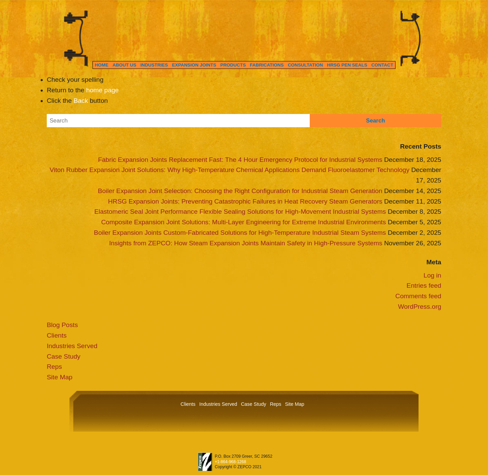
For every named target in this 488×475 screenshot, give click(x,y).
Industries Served (72, 345)
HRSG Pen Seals (347, 65)
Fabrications (267, 65)
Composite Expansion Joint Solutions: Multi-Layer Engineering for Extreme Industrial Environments (243, 222)
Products (233, 65)
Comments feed (418, 296)
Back (81, 100)
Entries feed (424, 285)
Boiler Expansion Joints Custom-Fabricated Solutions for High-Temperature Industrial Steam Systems (240, 232)
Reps (54, 366)
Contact (382, 65)
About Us (124, 65)
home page (102, 90)
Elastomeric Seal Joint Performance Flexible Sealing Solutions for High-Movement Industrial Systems (240, 211)
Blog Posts (62, 324)
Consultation (305, 65)
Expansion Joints (194, 65)
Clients (57, 335)
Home (101, 65)
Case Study (63, 356)
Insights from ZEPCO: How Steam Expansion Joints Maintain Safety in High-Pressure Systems (245, 243)
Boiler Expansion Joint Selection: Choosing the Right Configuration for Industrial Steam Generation (240, 190)
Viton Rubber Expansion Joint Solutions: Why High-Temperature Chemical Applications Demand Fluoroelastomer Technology (230, 169)
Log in (432, 275)
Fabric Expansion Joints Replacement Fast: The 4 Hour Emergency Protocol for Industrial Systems (240, 159)
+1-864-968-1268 (230, 461)
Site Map (60, 377)
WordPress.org (419, 306)
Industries (154, 65)
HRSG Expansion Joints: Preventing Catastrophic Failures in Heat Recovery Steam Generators (245, 201)
